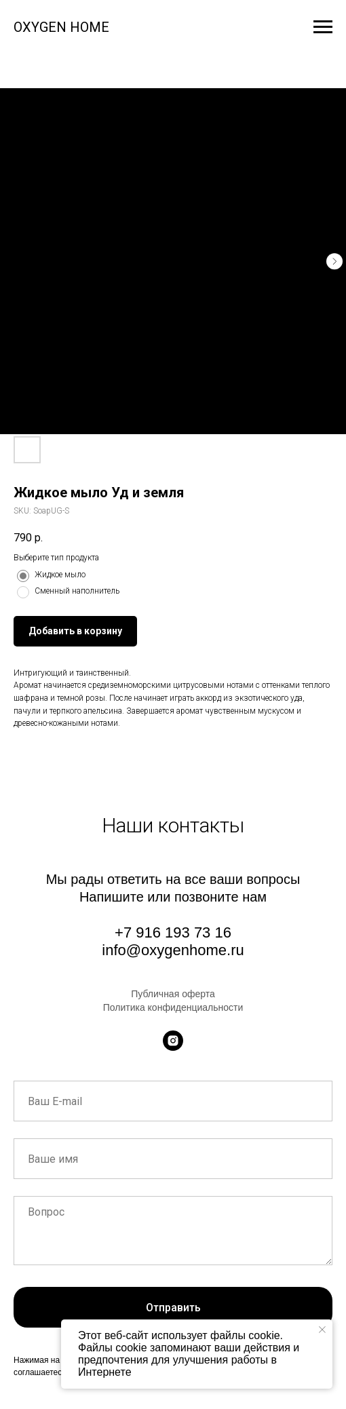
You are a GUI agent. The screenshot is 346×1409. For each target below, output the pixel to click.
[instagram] (173, 1040)
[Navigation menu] (322, 27)
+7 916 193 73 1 (169, 932)
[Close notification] (322, 1329)
